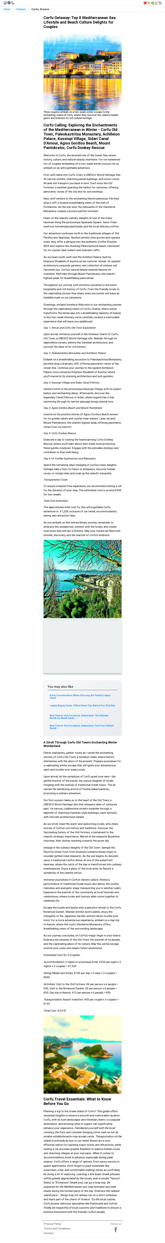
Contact (48, 1233)
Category (21, 9)
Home (6, 9)
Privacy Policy (52, 1223)
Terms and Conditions (57, 1228)
